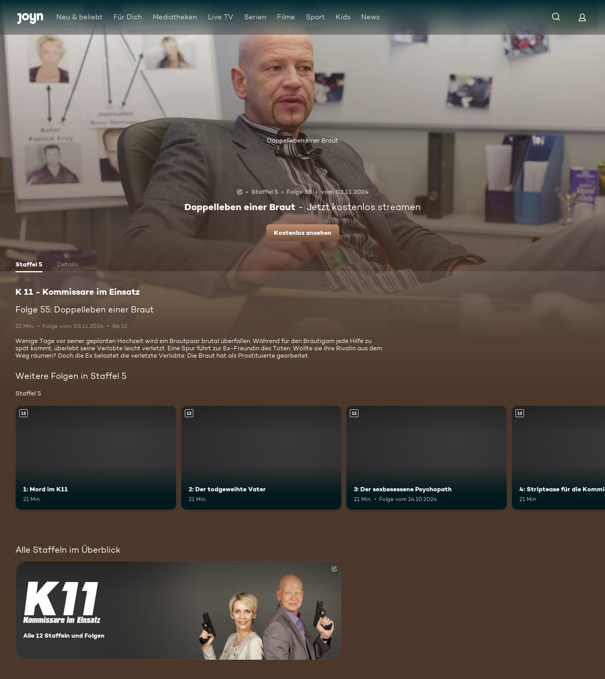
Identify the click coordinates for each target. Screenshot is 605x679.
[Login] (582, 17)
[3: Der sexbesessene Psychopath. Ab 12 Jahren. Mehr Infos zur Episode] (426, 458)
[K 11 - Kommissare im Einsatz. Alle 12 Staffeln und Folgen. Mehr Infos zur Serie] (178, 610)
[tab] (29, 265)
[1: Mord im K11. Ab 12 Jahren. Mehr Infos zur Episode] (95, 458)
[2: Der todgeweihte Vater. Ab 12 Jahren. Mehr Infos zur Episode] (261, 458)
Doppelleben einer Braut (302, 140)
